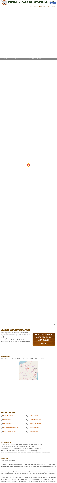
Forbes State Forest (33, 431)
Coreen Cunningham (16, 58)
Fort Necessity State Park (34, 427)
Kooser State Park (7, 419)
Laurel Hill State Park (8, 415)
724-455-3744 (46, 339)
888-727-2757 (46, 340)
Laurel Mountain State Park (9, 431)
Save (54, 6)
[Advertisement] (15, 325)
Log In (52, 3)
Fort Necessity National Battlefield (11, 427)
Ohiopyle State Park (33, 415)
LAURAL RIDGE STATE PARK (43, 335)
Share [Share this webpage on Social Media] (49, 6)
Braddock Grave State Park (35, 423)
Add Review (34, 6)
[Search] (45, 324)
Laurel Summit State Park (35, 419)
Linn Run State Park (7, 423)
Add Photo (42, 6)
